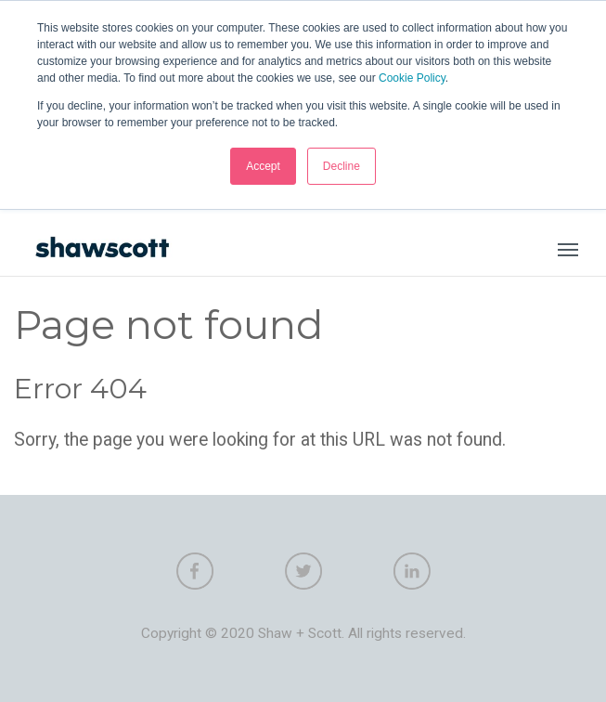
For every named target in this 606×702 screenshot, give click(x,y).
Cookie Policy (412, 78)
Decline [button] (341, 166)
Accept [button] (263, 166)
